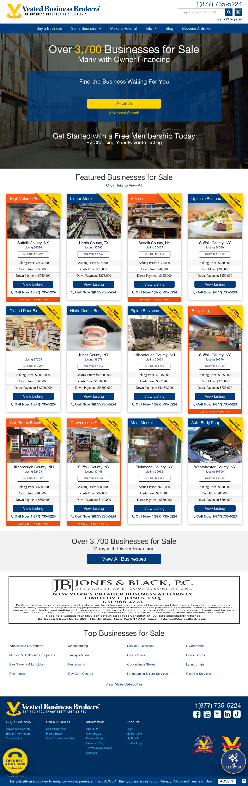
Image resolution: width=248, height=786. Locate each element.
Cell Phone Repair (25, 422)
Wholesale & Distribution (26, 646)
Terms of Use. (201, 781)
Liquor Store (81, 198)
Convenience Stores (141, 664)
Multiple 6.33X (93, 366)
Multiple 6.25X (215, 478)
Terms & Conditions (99, 747)
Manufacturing (78, 646)
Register (235, 19)
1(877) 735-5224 (219, 3)
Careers (91, 752)
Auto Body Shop (205, 422)
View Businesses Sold (60, 738)
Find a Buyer (54, 733)
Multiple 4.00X (154, 366)
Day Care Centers (80, 673)
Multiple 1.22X (215, 254)
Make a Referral (123, 28)
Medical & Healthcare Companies (32, 655)
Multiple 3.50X (93, 254)
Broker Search (95, 738)
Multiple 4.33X (215, 366)
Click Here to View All (124, 185)
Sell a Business (84, 28)
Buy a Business (49, 28)
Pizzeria (137, 198)
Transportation (78, 655)
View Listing (33, 284)
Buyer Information (18, 733)
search (124, 103)
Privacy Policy (95, 743)
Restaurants (76, 664)
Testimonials (14, 738)
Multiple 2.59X (154, 478)
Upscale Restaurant (208, 198)
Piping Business (145, 310)
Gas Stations (136, 655)
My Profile (132, 738)
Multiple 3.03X (33, 366)
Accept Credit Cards (15, 776)
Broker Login (134, 743)
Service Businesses (140, 646)
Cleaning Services (198, 673)
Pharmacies (17, 673)
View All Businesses (124, 559)
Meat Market (142, 422)
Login (219, 19)
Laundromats (195, 664)
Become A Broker (197, 28)
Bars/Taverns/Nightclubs (26, 664)
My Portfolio (134, 733)
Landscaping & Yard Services (147, 673)
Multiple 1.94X (154, 254)
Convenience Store (87, 422)
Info (149, 28)
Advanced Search (124, 113)
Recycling (200, 310)
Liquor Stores (195, 655)
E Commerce (195, 646)
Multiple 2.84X (33, 254)
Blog (169, 28)
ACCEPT (227, 781)
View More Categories (124, 684)
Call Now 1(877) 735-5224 (33, 292)
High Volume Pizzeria (28, 198)
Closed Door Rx (23, 310)
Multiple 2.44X (93, 478)
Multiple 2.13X (33, 478)
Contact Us (93, 733)
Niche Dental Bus (85, 310)
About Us (92, 728)
